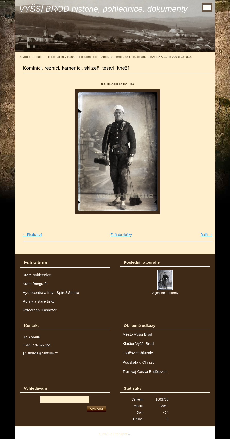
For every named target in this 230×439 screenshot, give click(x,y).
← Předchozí (32, 235)
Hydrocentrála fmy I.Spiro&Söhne (51, 293)
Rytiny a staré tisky (39, 301)
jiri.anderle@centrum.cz (40, 353)
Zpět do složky (121, 235)
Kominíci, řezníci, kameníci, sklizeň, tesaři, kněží (119, 57)
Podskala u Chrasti (139, 362)
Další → (206, 235)
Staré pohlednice (37, 275)
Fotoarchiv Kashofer (65, 57)
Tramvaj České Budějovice (145, 372)
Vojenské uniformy (164, 293)
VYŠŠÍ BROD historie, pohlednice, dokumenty (103, 8)
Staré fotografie (36, 284)
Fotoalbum (39, 57)
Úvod (24, 57)
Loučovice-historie (138, 353)
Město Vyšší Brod (137, 334)
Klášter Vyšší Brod (138, 344)
